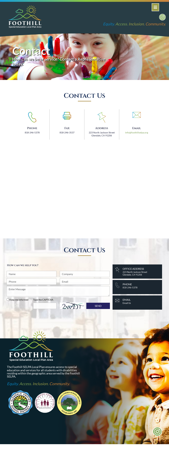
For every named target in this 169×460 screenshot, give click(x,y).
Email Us (127, 303)
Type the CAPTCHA (43, 299)
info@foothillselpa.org (136, 132)
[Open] (155, 7)
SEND (98, 305)
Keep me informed (18, 299)
